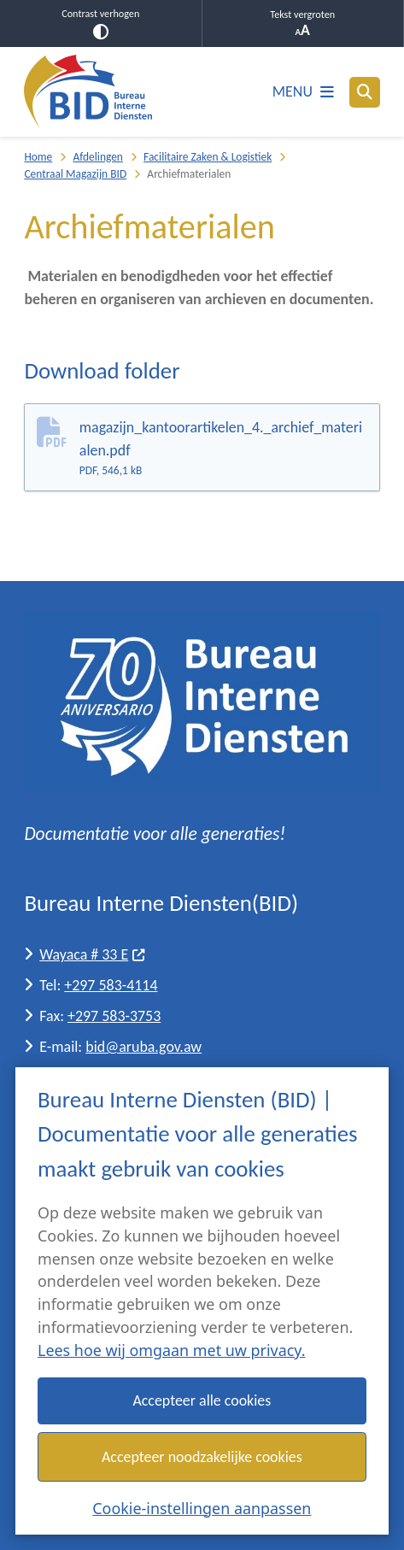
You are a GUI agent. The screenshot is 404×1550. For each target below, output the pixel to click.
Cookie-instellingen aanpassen (201, 1507)
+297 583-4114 (110, 985)
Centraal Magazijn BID (75, 174)
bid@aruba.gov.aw (143, 1046)
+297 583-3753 (114, 1016)
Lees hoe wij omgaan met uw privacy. (172, 1350)
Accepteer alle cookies (202, 1400)
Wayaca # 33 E (92, 954)
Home (38, 157)
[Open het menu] (303, 92)
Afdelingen (97, 157)
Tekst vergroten (303, 23)
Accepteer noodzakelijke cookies (202, 1456)
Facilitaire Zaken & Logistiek (207, 157)
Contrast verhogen (101, 23)
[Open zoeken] (364, 92)
